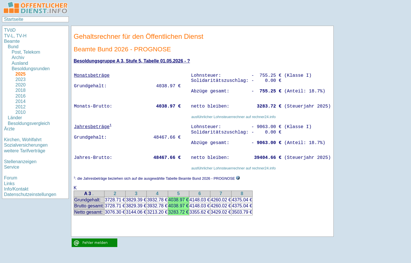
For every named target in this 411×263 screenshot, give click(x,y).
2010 (20, 112)
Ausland (20, 63)
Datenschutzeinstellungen (30, 194)
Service (11, 167)
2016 (20, 96)
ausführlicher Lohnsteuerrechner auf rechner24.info (233, 117)
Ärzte (9, 128)
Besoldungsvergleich (29, 123)
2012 (20, 106)
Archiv (18, 57)
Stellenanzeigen (20, 161)
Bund (13, 46)
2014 (20, 101)
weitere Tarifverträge (24, 150)
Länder (15, 117)
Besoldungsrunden (31, 68)
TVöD (10, 30)
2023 (20, 79)
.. (93, 194)
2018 (20, 90)
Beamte (12, 41)
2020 (20, 84)
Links (9, 183)
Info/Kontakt (16, 189)
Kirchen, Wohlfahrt (22, 139)
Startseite (13, 19)
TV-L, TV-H (15, 35)
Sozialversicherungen (26, 145)
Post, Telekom (26, 52)
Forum (10, 177)
